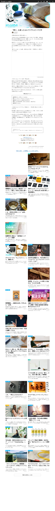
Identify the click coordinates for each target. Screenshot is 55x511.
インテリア (32, 148)
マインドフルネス (37, 148)
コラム (29, 148)
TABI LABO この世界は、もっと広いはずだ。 (27, 151)
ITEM (29, 154)
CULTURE (7, 223)
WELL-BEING (8, 199)
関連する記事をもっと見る (27, 475)
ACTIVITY (7, 405)
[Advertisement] (27, 496)
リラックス (41, 148)
